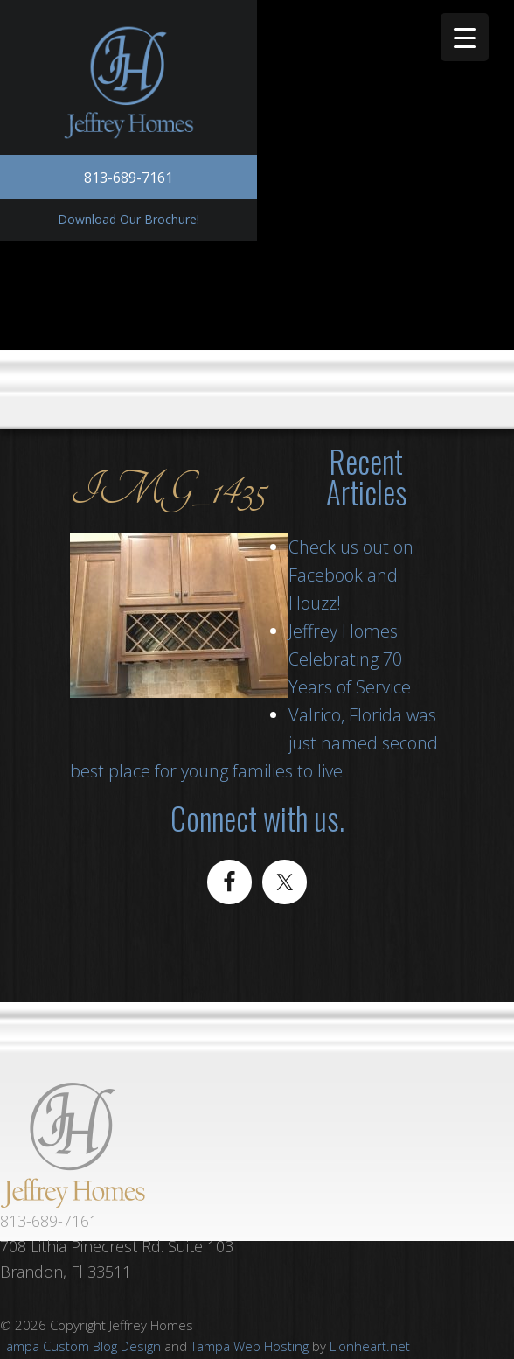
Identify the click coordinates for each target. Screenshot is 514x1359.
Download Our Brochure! (128, 219)
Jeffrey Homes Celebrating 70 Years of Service (349, 659)
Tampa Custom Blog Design (80, 1346)
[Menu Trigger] (465, 37)
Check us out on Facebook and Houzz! (350, 575)
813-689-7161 (128, 177)
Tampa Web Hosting (250, 1346)
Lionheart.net (370, 1346)
